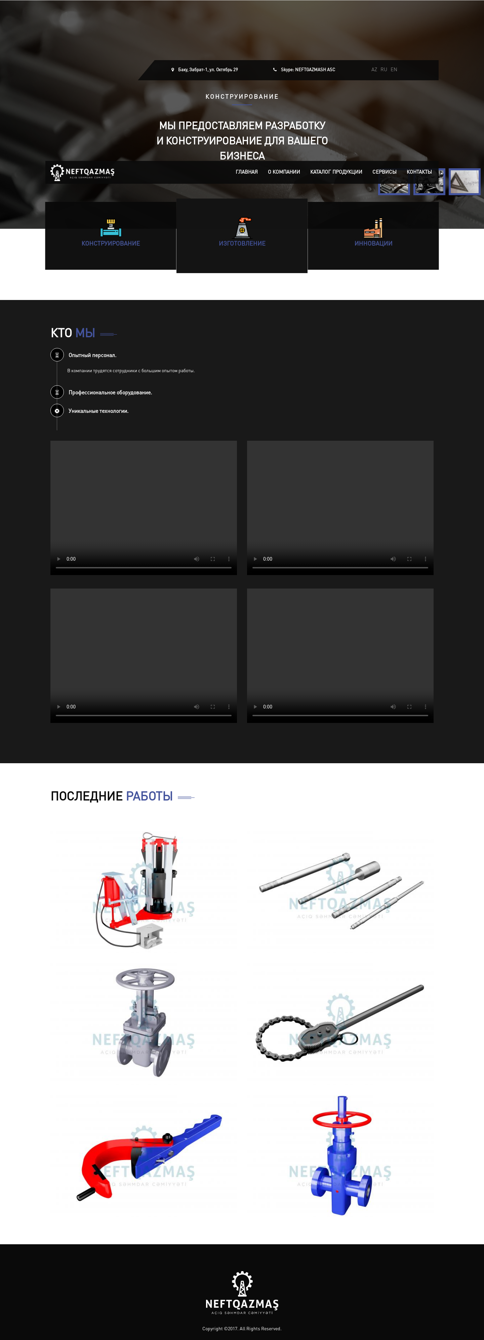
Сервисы (384, 172)
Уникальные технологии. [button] (89, 411)
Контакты (419, 172)
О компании (284, 172)
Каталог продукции (336, 172)
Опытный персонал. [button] (83, 355)
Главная (247, 172)
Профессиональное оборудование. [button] (101, 393)
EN (394, 70)
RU (383, 70)
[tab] (242, 354)
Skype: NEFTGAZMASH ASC (308, 70)
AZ (374, 70)
